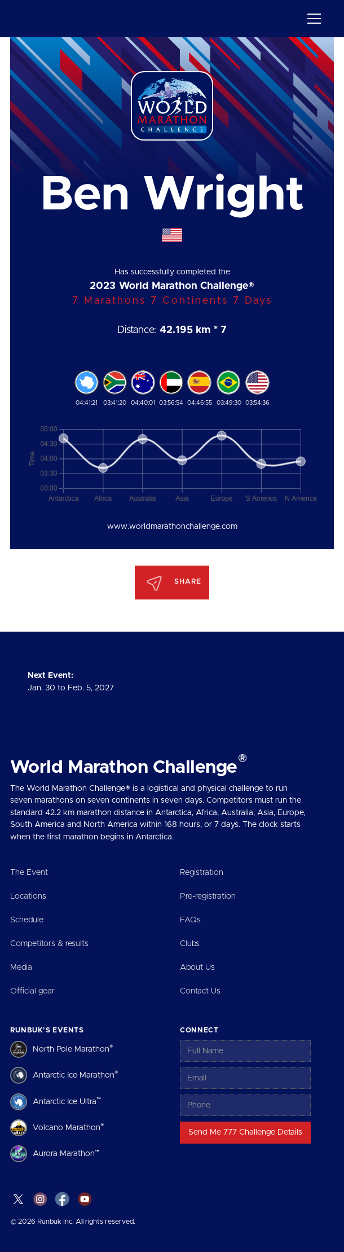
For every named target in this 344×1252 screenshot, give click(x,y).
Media (21, 967)
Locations (28, 896)
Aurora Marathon (66, 1153)
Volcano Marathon (68, 1127)
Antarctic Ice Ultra (67, 1100)
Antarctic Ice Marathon (75, 1074)
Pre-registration (208, 896)
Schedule (26, 920)
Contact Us (200, 991)
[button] (312, 18)
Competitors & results (49, 944)
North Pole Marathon (73, 1048)
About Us (197, 967)
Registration (201, 873)
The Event (29, 873)
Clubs (190, 944)
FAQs (190, 920)
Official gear (32, 991)
